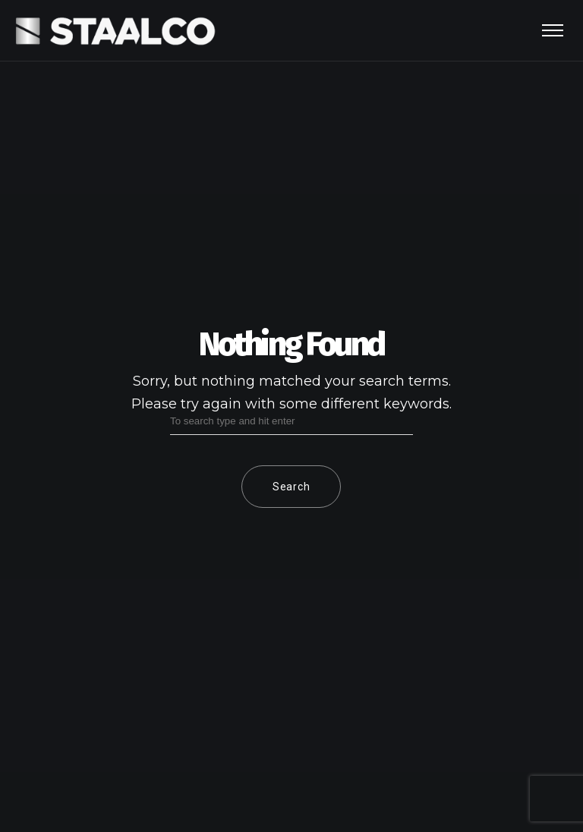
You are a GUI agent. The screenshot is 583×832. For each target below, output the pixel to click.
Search (291, 487)
